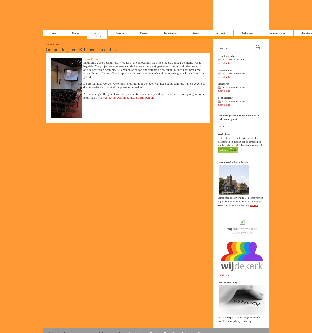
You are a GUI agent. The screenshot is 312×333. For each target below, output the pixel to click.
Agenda (196, 33)
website (254, 205)
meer (221, 126)
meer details (224, 63)
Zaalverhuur (247, 33)
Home (53, 33)
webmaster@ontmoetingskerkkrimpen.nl (128, 97)
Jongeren (120, 33)
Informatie (221, 33)
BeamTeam (54, 44)
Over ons (97, 34)
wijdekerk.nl (224, 275)
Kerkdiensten (170, 33)
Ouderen (144, 33)
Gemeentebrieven (277, 33)
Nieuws (75, 33)
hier (225, 321)
